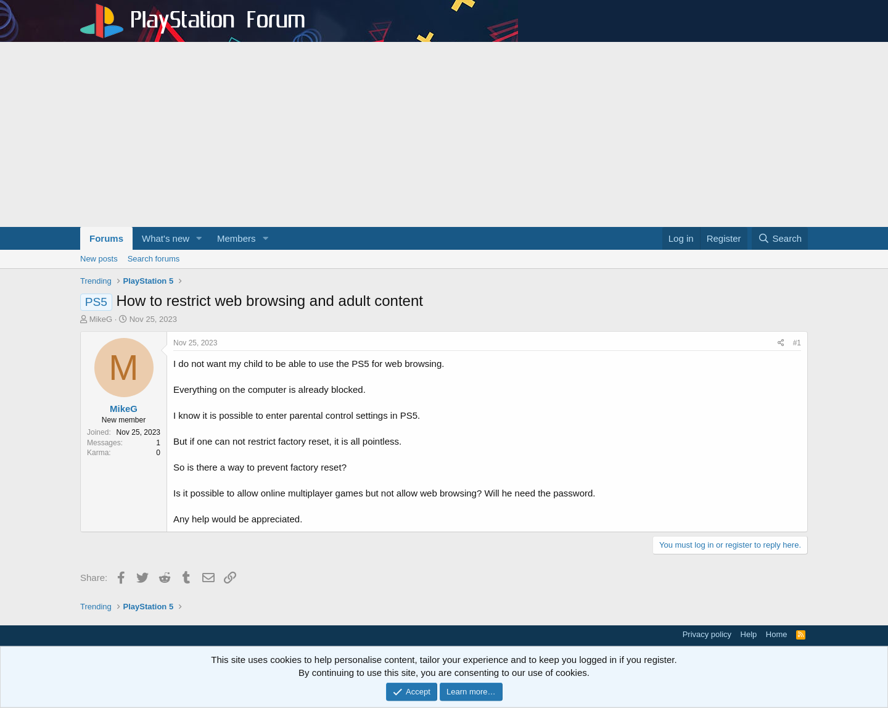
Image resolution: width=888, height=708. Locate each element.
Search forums (154, 258)
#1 (797, 343)
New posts (99, 258)
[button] (199, 238)
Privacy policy (707, 634)
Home (776, 634)
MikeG (101, 319)
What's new (165, 238)
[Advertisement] (444, 134)
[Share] (781, 343)
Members (236, 238)
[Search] (780, 238)
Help (749, 634)
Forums (106, 238)
